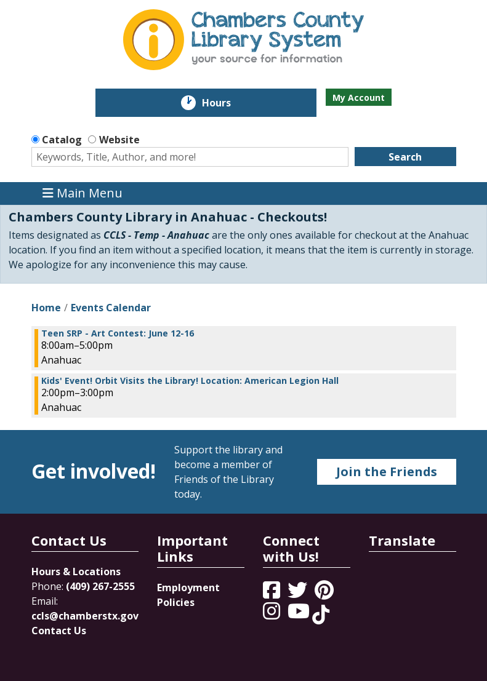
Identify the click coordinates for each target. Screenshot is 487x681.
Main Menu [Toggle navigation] (82, 193)
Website (119, 139)
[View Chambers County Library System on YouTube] (300, 614)
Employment (188, 587)
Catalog (62, 139)
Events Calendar (111, 307)
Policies (176, 602)
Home (46, 307)
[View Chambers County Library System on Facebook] (273, 593)
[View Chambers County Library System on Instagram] (273, 614)
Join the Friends (386, 471)
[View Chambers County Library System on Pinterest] (325, 593)
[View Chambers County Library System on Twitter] (299, 593)
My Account (358, 97)
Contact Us (58, 630)
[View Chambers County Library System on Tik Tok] (320, 614)
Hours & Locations (76, 571)
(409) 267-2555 (100, 586)
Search (405, 157)
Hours (225, 102)
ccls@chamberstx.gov (85, 616)
